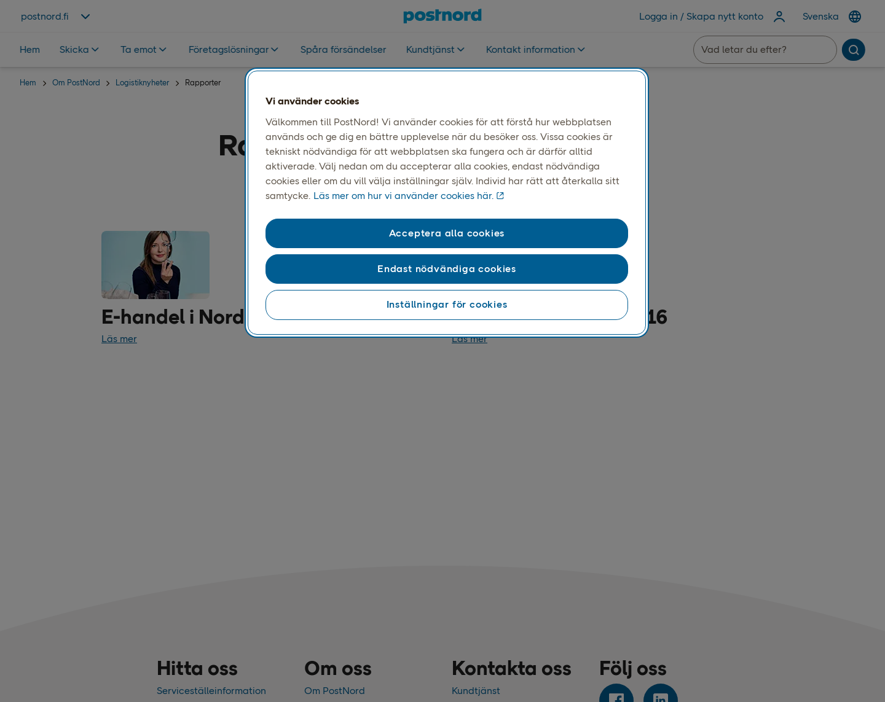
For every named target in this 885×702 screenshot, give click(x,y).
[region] (447, 202)
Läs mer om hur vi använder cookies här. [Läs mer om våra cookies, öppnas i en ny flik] (403, 195)
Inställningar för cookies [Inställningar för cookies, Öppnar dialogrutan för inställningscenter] (447, 304)
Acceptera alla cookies (447, 233)
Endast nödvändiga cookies (446, 269)
